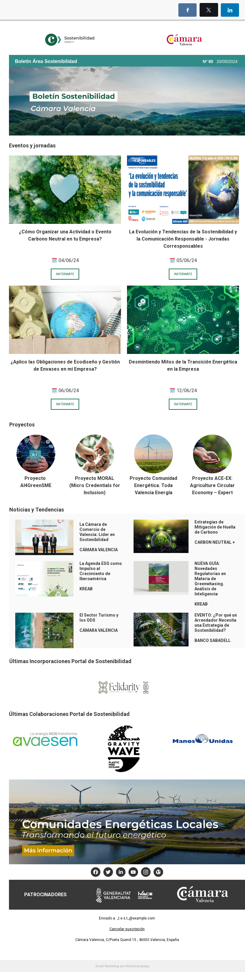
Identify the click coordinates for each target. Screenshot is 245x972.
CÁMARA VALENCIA (98, 549)
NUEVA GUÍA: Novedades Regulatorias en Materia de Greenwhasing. (210, 573)
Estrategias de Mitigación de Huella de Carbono (215, 527)
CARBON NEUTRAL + (215, 542)
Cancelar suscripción (127, 929)
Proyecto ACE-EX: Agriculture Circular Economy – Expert (212, 485)
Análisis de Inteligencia (206, 591)
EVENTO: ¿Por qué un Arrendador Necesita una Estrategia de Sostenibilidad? (216, 623)
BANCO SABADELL (213, 640)
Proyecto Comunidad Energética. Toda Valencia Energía (153, 485)
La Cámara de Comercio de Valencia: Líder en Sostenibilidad (97, 532)
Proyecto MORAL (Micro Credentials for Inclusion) (94, 485)
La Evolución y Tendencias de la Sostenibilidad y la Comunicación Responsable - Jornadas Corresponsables (183, 239)
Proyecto (35, 478)
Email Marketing (107, 966)
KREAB (201, 604)
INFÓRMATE (65, 274)
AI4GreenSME (35, 485)
